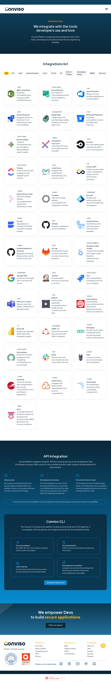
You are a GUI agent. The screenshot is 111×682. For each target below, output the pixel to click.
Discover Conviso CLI (55, 582)
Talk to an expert (55, 625)
